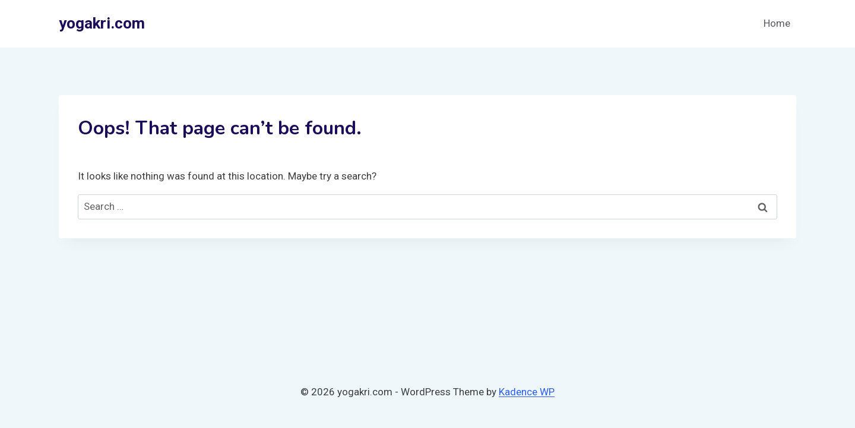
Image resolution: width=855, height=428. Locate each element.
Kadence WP (527, 392)
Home (777, 23)
